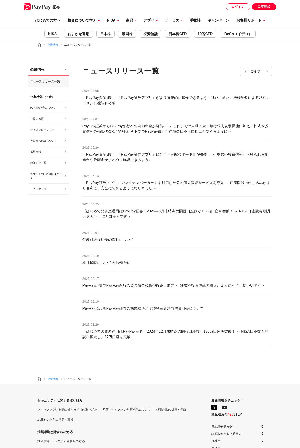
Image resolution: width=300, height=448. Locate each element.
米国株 (127, 34)
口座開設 (264, 7)
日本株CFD (178, 34)
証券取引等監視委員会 (226, 434)
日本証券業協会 (221, 426)
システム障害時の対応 (70, 441)
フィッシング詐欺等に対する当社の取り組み (67, 409)
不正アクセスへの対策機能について (127, 409)
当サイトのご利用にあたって (46, 176)
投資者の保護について (43, 140)
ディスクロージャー (42, 129)
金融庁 (215, 441)
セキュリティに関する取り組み (59, 400)
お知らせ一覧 (38, 162)
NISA (52, 34)
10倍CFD (205, 34)
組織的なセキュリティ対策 (55, 419)
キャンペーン (218, 20)
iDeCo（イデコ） (237, 34)
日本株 (105, 34)
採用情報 (35, 151)
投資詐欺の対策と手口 (171, 409)
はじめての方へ (47, 20)
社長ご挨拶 (37, 118)
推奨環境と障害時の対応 (55, 432)
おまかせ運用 (78, 34)
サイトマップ (38, 189)
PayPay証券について (43, 107)
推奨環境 (43, 441)
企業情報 (52, 44)
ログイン (237, 7)
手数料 (195, 20)
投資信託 (150, 34)
